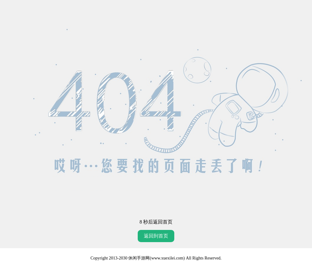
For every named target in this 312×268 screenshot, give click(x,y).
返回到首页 (156, 235)
